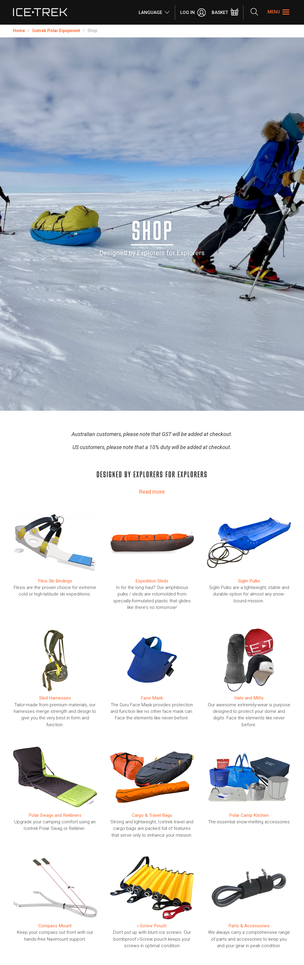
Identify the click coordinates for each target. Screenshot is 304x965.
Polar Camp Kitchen (249, 815)
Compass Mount (55, 925)
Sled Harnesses (55, 698)
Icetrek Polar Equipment (56, 30)
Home (19, 30)
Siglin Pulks (249, 581)
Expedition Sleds (151, 581)
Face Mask (152, 698)
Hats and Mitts (249, 698)
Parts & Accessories (249, 925)
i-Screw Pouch (152, 925)
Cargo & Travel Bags (152, 815)
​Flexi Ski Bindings (55, 581)
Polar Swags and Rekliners (54, 815)
